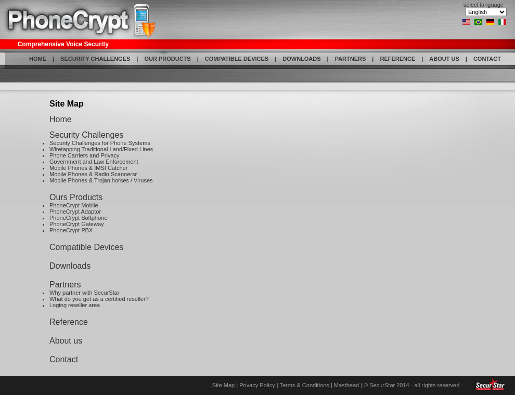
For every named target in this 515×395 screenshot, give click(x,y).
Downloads (70, 265)
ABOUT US (444, 59)
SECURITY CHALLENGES (95, 59)
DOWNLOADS (301, 59)
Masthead (346, 385)
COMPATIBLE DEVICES (236, 59)
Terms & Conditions (304, 385)
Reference (68, 322)
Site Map (223, 385)
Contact (63, 359)
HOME (37, 59)
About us (65, 340)
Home (60, 119)
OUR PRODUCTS (167, 59)
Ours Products (75, 197)
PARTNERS (350, 59)
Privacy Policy (257, 385)
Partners (65, 284)
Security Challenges (86, 134)
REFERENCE (397, 59)
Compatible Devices (86, 247)
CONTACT (487, 59)
